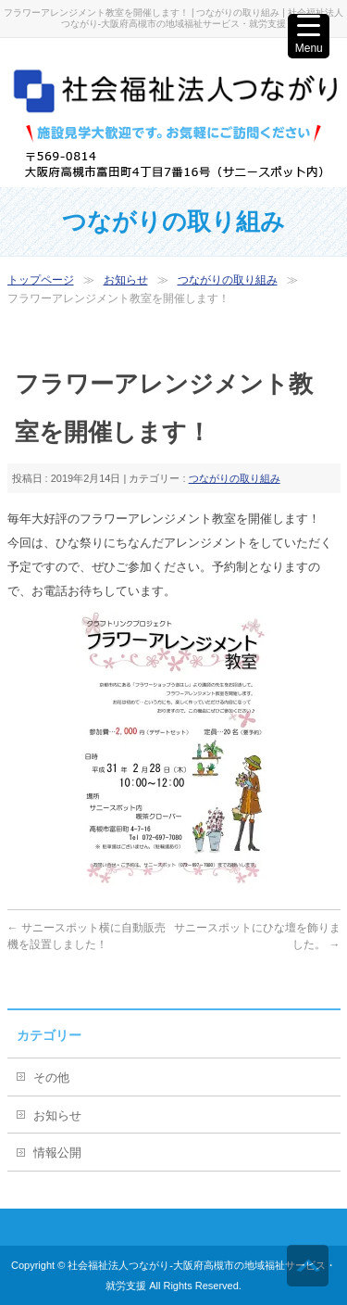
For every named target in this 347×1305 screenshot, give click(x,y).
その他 (51, 1077)
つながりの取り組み (228, 279)
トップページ (40, 279)
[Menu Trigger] (308, 36)
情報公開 (57, 1152)
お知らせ (126, 279)
